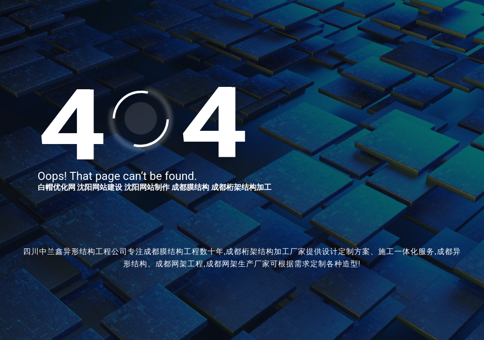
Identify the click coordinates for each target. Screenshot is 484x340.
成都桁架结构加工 (241, 187)
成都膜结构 (190, 187)
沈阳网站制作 (147, 187)
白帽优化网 (57, 187)
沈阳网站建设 (99, 187)
